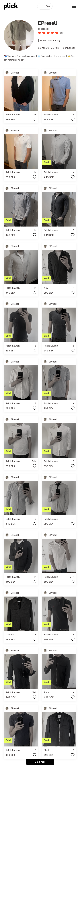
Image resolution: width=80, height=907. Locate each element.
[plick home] (11, 6)
